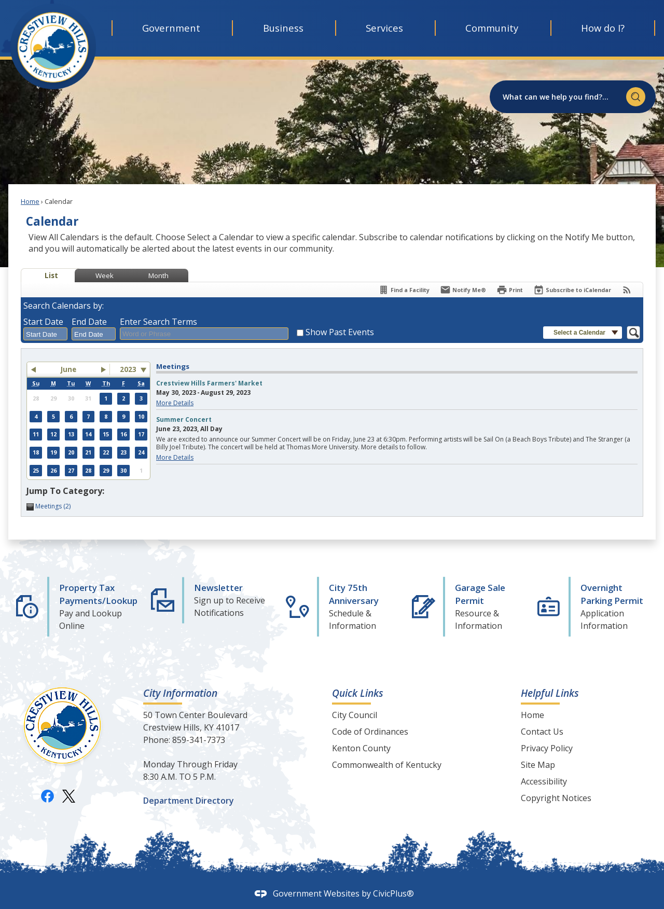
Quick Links (357, 693)
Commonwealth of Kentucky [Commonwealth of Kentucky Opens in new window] (386, 764)
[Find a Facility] (404, 289)
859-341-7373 (198, 740)
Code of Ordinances (370, 731)
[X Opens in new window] (68, 796)
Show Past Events (340, 332)
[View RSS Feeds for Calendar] (626, 289)
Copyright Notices (556, 798)
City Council (354, 715)
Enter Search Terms (158, 321)
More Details (174, 402)
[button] (635, 96)
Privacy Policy (547, 748)
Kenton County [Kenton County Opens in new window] (361, 748)
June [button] (68, 369)
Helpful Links (550, 693)
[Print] (509, 289)
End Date (89, 321)
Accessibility (544, 781)
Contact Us (542, 731)
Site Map (538, 764)
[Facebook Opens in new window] (47, 796)
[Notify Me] (463, 289)
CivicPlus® (393, 893)
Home (30, 201)
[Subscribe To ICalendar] (572, 289)
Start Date (43, 321)
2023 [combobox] (128, 369)
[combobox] (45, 334)
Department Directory (188, 800)
